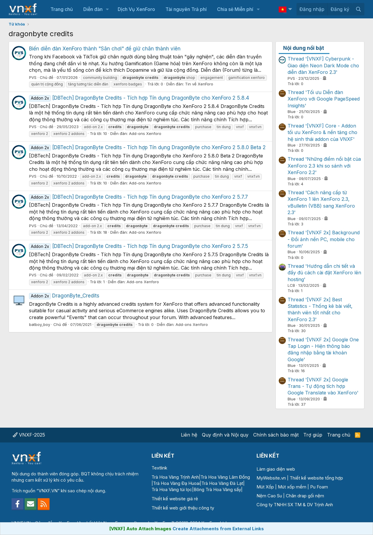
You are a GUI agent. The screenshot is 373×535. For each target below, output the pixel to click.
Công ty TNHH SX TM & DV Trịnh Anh (294, 504)
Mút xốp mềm (292, 487)
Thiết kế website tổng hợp (316, 478)
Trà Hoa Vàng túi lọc (172, 489)
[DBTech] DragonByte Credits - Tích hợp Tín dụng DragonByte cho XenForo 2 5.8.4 (139, 98)
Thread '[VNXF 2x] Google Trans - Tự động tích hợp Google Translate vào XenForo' (323, 386)
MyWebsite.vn (271, 478)
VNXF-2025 (29, 435)
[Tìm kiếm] (358, 9)
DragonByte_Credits (64, 296)
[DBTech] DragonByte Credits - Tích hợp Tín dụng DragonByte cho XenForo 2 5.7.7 (138, 197)
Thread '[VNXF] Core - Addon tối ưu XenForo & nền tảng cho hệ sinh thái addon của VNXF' (322, 132)
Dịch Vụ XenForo (136, 9)
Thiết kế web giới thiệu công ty (183, 508)
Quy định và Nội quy (225, 435)
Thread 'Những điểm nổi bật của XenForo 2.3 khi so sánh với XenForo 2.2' (324, 165)
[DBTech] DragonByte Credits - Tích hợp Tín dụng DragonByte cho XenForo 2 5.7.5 (138, 246)
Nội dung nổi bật (303, 48)
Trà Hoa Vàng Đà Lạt (222, 483)
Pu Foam (319, 487)
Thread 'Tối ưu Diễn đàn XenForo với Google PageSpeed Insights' (324, 99)
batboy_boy (39, 324)
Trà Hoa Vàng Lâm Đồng (225, 477)
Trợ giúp (312, 435)
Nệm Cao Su (269, 496)
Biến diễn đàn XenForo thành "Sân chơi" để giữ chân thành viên (105, 49)
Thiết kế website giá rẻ (175, 498)
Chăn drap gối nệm (305, 496)
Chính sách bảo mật (276, 435)
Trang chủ (61, 9)
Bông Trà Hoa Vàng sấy (217, 489)
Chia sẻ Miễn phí (235, 9)
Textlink (159, 468)
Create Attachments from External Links (218, 528)
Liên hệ (189, 435)
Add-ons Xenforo (145, 133)
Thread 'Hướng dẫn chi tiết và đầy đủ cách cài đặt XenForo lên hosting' (324, 272)
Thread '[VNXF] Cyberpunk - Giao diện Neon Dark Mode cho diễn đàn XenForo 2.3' (323, 65)
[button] (107, 9)
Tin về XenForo (199, 84)
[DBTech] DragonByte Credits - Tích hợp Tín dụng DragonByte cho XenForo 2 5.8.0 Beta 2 (147, 147)
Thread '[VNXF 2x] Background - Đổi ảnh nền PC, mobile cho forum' (324, 239)
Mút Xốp (265, 487)
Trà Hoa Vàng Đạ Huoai (176, 483)
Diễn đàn (93, 9)
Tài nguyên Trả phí (186, 9)
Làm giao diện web (275, 469)
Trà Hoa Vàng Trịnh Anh (175, 477)
